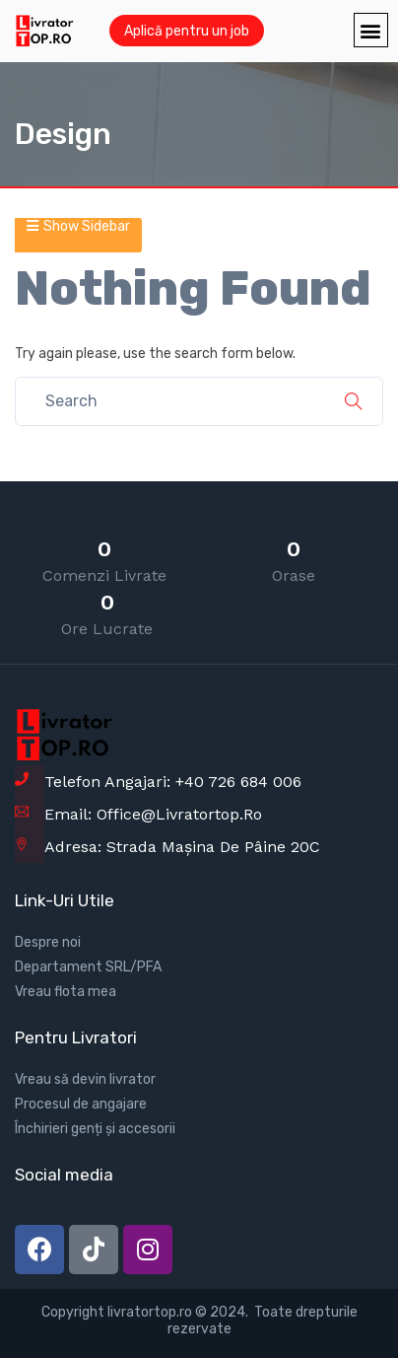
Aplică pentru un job (186, 31)
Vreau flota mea (65, 991)
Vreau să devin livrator (85, 1079)
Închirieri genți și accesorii (95, 1128)
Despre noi (48, 942)
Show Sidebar (78, 226)
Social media (64, 1174)
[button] (371, 30)
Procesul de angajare (81, 1104)
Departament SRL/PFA (88, 967)
